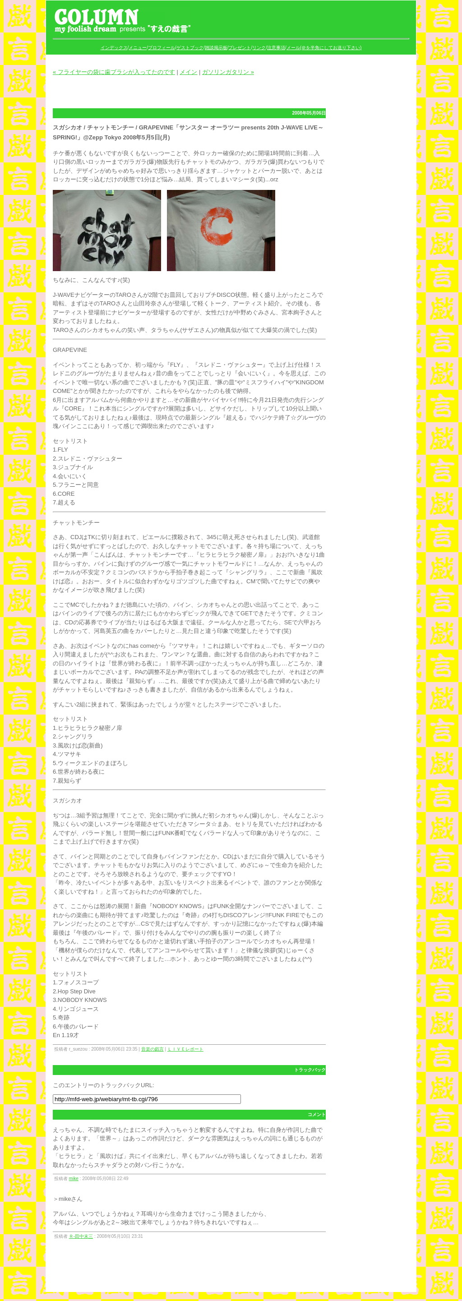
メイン (188, 72)
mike (74, 1178)
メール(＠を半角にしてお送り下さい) (324, 47)
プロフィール (161, 47)
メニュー (138, 47)
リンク (259, 47)
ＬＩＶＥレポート (185, 1049)
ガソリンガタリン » (228, 72)
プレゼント (239, 47)
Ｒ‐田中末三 (81, 1236)
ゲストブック (189, 47)
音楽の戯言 (152, 1049)
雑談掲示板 (216, 47)
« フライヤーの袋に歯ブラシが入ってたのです (114, 72)
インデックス (114, 47)
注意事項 (276, 47)
